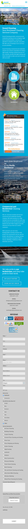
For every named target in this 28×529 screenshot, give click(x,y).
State (4, 385)
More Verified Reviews (14, 148)
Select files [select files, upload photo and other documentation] (14, 500)
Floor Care (7, 440)
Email (4, 354)
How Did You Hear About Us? (9, 401)
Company (5, 349)
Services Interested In (7, 426)
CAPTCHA (5, 510)
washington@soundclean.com (14, 310)
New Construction (9, 458)
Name (4, 335)
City (4, 380)
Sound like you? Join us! (11, 283)
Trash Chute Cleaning (10, 464)
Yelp (5, 414)
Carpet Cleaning (8, 434)
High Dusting (7, 449)
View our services (8, 19)
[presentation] (14, 514)
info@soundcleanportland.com (18, 6)
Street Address (6, 370)
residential (5, 38)
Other (5, 423)
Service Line (5, 393)
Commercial (6, 398)
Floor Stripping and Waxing (11, 443)
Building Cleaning (9, 431)
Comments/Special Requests (9, 482)
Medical (6, 455)
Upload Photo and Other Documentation (11, 494)
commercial (19, 36)
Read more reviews (12, 197)
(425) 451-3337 (14, 305)
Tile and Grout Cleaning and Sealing (13, 470)
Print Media (6, 417)
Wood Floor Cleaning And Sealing (13, 479)
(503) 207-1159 (7, 6)
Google (5, 403)
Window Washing (9, 476)
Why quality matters (10, 278)
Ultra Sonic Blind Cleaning (11, 473)
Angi (5, 411)
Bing (5, 406)
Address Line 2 (6, 375)
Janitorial (6, 452)
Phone (5, 360)
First (4, 341)
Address (5, 365)
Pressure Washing (9, 461)
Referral (6, 420)
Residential (6, 395)
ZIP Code (5, 390)
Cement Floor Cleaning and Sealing (13, 437)
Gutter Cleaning (8, 446)
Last (4, 346)
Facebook (6, 409)
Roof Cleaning (8, 467)
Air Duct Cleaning (9, 428)
